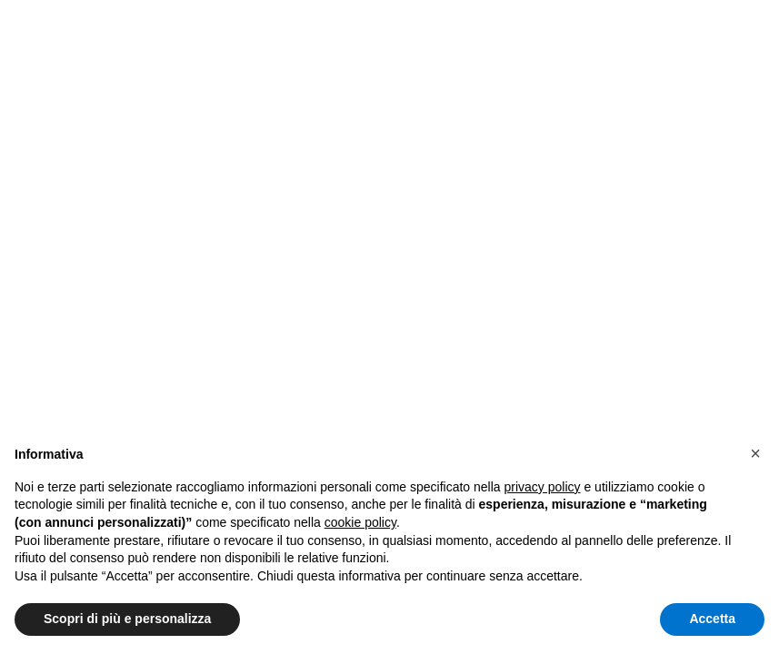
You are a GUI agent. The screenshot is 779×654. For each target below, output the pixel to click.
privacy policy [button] (542, 487)
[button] (755, 453)
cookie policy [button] (360, 522)
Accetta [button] (712, 618)
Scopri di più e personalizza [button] (127, 618)
